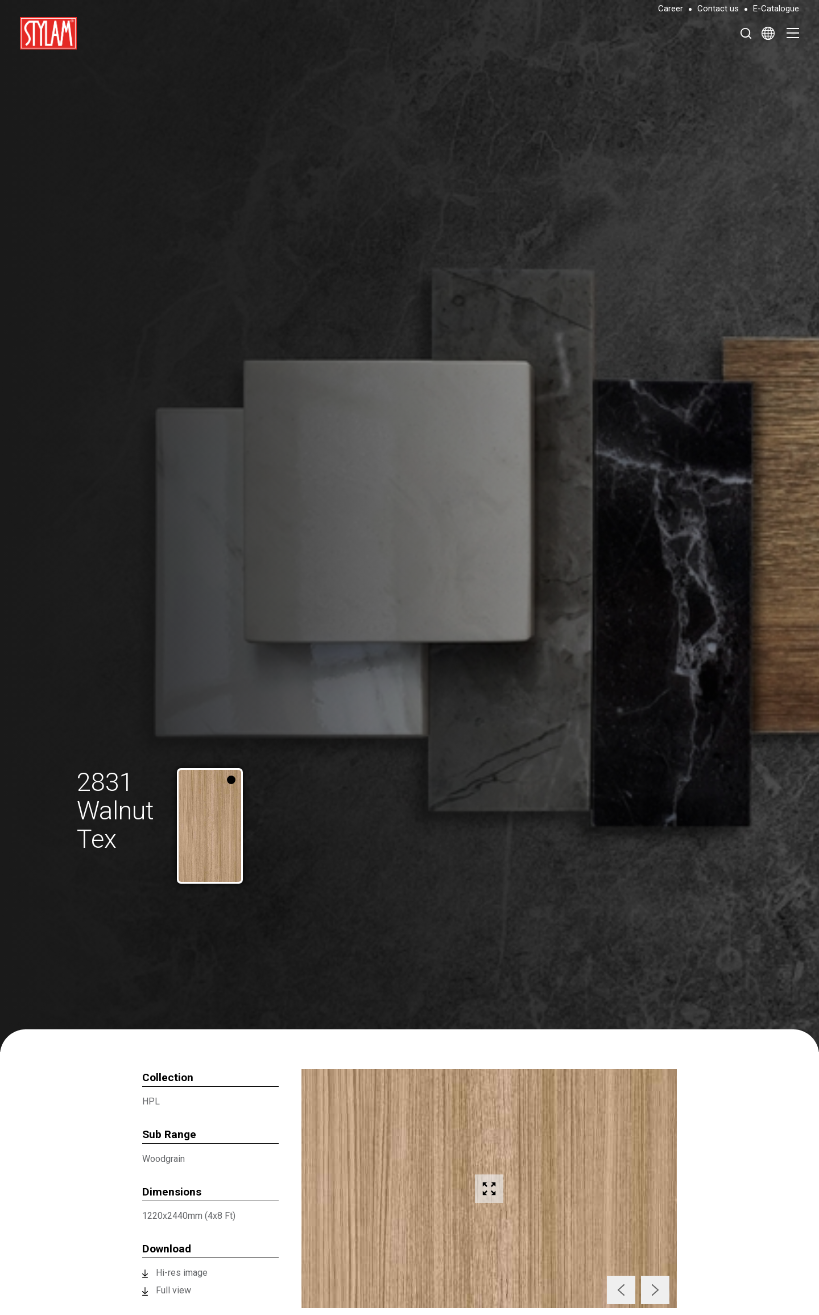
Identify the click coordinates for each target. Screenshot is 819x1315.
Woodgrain (163, 1158)
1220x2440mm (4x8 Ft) (188, 1215)
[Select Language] (768, 33)
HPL (151, 1101)
